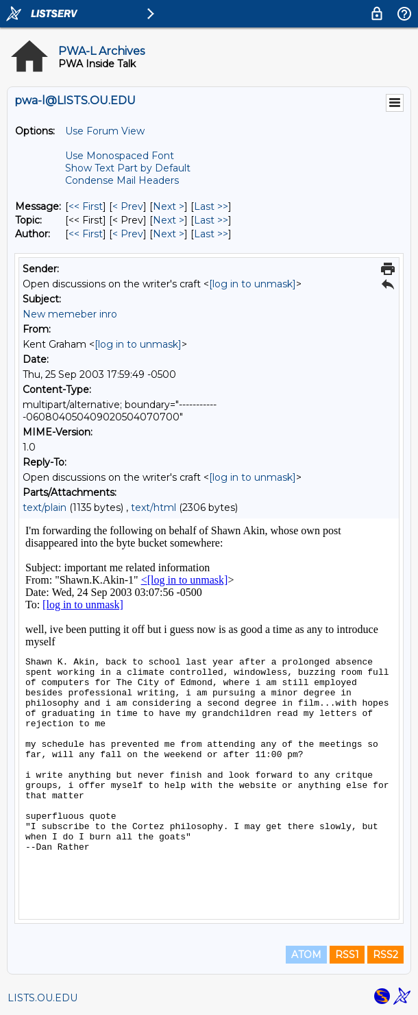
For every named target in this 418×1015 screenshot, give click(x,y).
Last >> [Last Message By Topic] (211, 220)
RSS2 (385, 954)
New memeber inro (70, 314)
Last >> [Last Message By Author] (211, 234)
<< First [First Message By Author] (86, 234)
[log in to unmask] (252, 284)
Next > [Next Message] (168, 206)
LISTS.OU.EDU (42, 998)
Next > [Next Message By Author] (168, 234)
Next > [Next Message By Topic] (168, 220)
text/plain (44, 507)
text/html (153, 507)
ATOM (306, 954)
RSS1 (347, 954)
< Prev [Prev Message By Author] (127, 234)
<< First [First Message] (86, 206)
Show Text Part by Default (127, 168)
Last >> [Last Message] (211, 206)
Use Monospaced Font (119, 156)
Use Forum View (105, 131)
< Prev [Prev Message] (127, 206)
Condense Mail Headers (122, 180)
